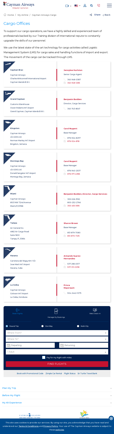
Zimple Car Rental (54, 373)
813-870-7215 (73, 236)
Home (9, 15)
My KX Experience (12, 402)
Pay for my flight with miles (57, 357)
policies (60, 430)
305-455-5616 (73, 206)
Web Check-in (95, 311)
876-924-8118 (73, 141)
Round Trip (12, 326)
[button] (57, 333)
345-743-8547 (72, 109)
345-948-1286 (73, 83)
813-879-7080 (72, 233)
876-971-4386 (73, 174)
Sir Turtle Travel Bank (87, 373)
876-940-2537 (72, 171)
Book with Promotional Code (30, 373)
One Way (47, 326)
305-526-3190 (72, 199)
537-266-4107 (72, 264)
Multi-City (82, 326)
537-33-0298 (73, 267)
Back (106, 14)
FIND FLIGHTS (57, 364)
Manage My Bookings (56, 313)
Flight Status (69, 373)
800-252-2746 (74, 202)
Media (67, 5)
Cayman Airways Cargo (44, 15)
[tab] (57, 388)
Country (76, 5)
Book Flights (17, 311)
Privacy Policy (50, 426)
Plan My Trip (9, 388)
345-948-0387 (72, 80)
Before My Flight (11, 395)
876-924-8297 (72, 138)
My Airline (23, 15)
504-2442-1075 (72, 293)
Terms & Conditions (29, 426)
